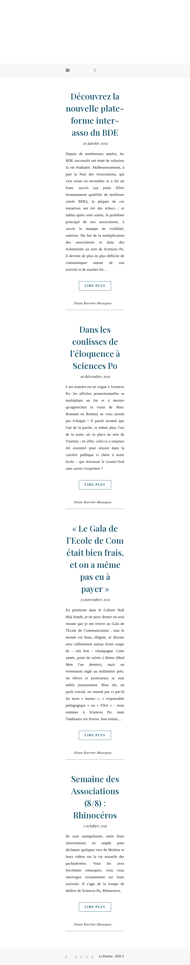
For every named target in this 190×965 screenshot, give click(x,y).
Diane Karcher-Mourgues (93, 303)
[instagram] (76, 957)
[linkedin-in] (82, 957)
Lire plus (95, 285)
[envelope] (87, 957)
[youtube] (92, 957)
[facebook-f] (67, 957)
